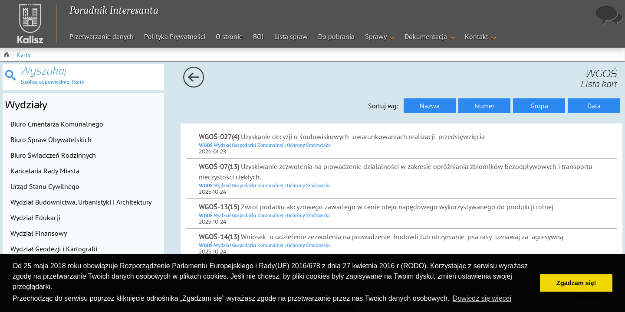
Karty (23, 54)
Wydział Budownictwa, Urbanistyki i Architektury (80, 202)
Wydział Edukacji (35, 217)
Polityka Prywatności (174, 36)
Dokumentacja (426, 36)
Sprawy (376, 36)
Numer (484, 105)
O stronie (229, 36)
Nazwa (430, 105)
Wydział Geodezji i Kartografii (53, 248)
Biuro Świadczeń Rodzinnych (53, 155)
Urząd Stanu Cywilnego (44, 186)
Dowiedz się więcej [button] (482, 298)
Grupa (539, 105)
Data (594, 105)
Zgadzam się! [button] (576, 283)
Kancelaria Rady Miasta (44, 170)
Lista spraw (291, 36)
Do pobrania (336, 36)
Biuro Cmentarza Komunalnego (56, 124)
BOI (258, 36)
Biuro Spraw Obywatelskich (51, 139)
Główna (6, 54)
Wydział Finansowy (38, 233)
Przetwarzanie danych (101, 36)
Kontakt (476, 36)
